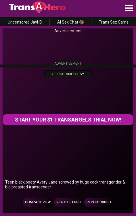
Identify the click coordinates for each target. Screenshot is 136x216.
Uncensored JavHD (25, 22)
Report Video (99, 202)
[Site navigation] (128, 8)
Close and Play (68, 74)
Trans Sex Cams (114, 22)
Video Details (68, 202)
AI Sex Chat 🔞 (70, 22)
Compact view (38, 202)
